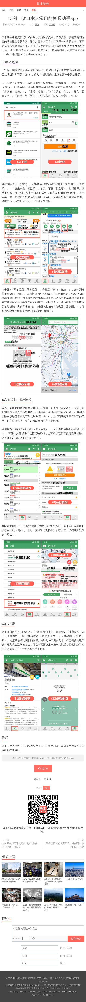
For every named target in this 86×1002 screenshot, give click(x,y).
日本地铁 (43, 3)
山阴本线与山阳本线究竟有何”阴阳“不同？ (53, 902)
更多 (46, 779)
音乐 (26, 10)
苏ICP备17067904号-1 (38, 978)
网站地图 (43, 981)
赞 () (43, 768)
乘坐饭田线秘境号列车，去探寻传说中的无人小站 (65, 845)
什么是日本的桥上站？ (74, 901)
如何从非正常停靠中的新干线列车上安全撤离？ (53, 877)
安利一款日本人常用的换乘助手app (43, 18)
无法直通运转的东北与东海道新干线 (11, 876)
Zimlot (52, 24)
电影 (19, 10)
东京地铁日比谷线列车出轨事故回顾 (32, 876)
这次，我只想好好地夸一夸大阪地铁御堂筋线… (32, 902)
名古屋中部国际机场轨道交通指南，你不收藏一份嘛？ (21, 845)
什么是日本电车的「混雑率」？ (11, 901)
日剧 (11, 10)
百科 (46, 788)
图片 (34, 10)
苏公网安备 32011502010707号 (64, 978)
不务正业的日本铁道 (74, 874)
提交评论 (76, 938)
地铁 (4, 10)
